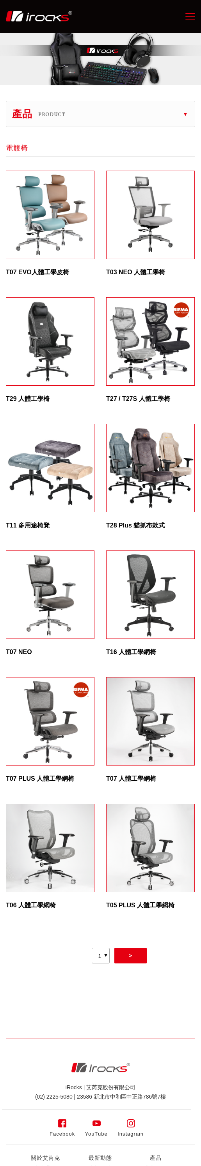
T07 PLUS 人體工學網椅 (40, 778)
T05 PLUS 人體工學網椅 (140, 905)
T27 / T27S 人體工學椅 (138, 398)
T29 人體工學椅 (28, 398)
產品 (156, 1158)
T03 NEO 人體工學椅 (135, 272)
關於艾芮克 (45, 1158)
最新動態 (100, 1158)
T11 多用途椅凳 (28, 525)
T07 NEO (19, 652)
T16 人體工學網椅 (131, 652)
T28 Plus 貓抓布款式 (135, 525)
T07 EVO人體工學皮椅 (37, 272)
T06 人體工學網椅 (31, 905)
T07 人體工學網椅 (131, 778)
